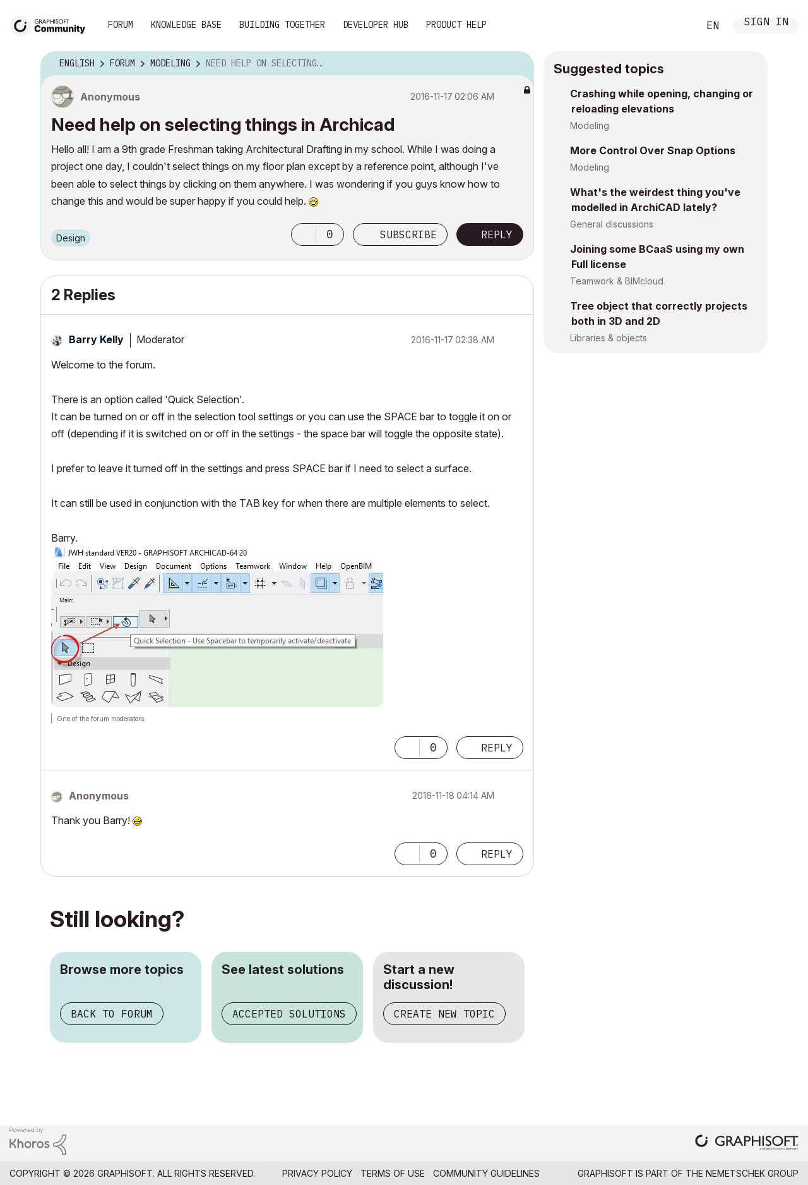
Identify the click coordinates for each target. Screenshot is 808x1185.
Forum (120, 24)
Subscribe (408, 234)
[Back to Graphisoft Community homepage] (51, 24)
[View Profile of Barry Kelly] (96, 339)
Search (675, 26)
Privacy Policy (317, 1173)
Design (70, 238)
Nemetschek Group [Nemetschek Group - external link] (752, 1173)
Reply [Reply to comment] (497, 747)
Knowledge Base (186, 24)
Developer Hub (375, 24)
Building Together (282, 24)
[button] (304, 234)
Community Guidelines (486, 1173)
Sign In (766, 23)
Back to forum (112, 1013)
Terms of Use (392, 1173)
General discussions (611, 224)
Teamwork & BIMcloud (616, 281)
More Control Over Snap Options (652, 150)
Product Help (456, 24)
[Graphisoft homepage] (747, 1143)
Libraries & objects (608, 337)
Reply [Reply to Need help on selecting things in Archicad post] (497, 234)
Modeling (589, 125)
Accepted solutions (289, 1013)
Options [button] (516, 63)
